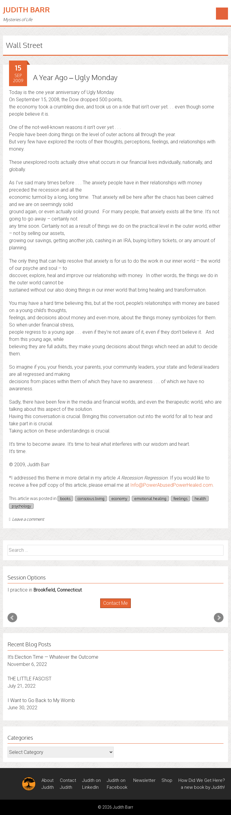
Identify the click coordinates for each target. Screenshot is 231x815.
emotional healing (150, 498)
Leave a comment (26, 519)
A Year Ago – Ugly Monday (75, 77)
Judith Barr (26, 9)
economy (119, 498)
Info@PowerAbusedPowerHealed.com (171, 485)
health (200, 498)
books (65, 498)
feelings (180, 498)
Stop (118, 608)
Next (218, 618)
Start (113, 608)
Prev (12, 618)
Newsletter (144, 780)
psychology (21, 506)
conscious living (91, 498)
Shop (167, 780)
